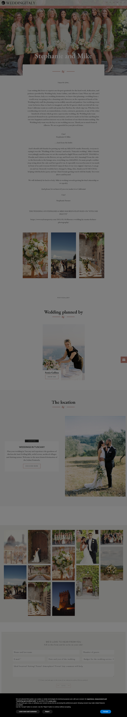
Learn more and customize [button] (28, 711)
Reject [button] (47, 711)
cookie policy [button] (52, 701)
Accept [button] (105, 711)
